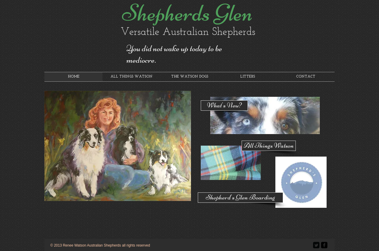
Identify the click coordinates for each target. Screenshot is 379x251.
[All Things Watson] (269, 146)
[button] (117, 146)
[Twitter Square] (316, 245)
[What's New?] (224, 105)
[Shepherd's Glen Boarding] (240, 197)
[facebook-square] (324, 245)
